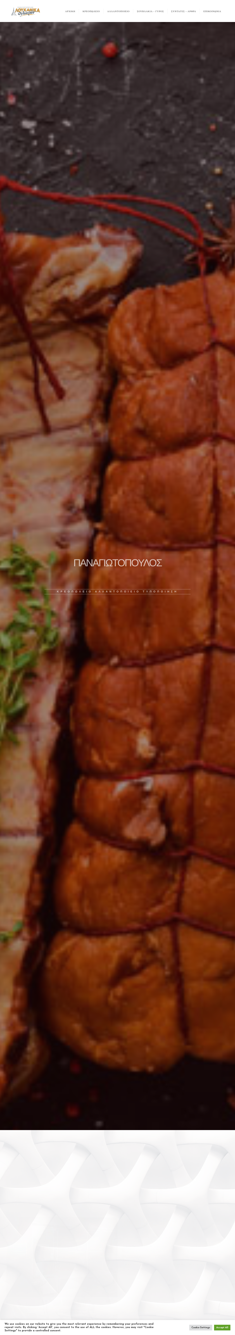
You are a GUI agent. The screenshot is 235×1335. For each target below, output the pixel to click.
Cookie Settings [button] (200, 1327)
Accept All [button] (222, 1327)
